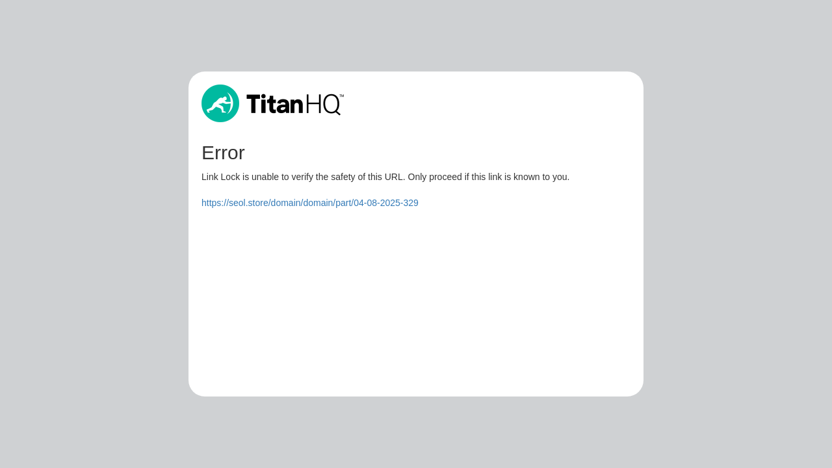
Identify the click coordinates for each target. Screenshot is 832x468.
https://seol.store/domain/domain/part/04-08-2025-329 (310, 203)
